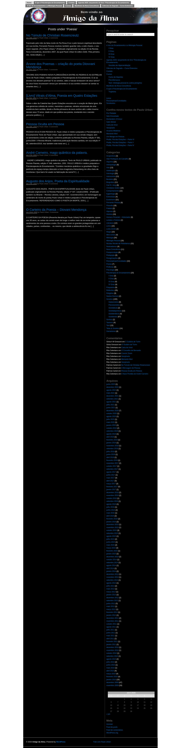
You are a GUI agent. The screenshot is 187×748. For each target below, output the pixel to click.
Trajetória (112, 92)
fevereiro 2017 (112, 487)
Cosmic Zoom (126, 353)
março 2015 (111, 548)
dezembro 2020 (112, 411)
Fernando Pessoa (113, 203)
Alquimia (109, 162)
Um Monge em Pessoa (115, 137)
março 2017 (111, 484)
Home (29, 3)
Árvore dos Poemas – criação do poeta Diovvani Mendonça (60, 65)
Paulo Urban (43, 38)
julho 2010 (110, 662)
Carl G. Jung (111, 185)
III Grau (111, 54)
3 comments (53, 127)
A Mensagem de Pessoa (130, 368)
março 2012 (111, 609)
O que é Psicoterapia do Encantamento (50, 3)
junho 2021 (110, 408)
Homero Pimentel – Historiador (118, 217)
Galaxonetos (113, 302)
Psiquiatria (110, 287)
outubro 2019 (111, 428)
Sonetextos (110, 103)
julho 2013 (110, 586)
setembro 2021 (112, 399)
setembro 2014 (112, 563)
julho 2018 (110, 451)
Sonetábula (113, 308)
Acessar (109, 724)
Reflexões (110, 290)
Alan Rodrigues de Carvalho (117, 159)
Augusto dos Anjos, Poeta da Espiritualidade (57, 181)
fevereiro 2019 (112, 440)
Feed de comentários (114, 730)
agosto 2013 (111, 583)
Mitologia (109, 238)
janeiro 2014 (111, 571)
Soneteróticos (114, 314)
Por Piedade (111, 113)
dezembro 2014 (112, 557)
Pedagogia (110, 255)
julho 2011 (110, 630)
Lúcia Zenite (111, 229)
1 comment (53, 98)
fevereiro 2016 (112, 519)
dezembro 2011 (112, 618)
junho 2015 (110, 542)
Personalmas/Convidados (116, 101)
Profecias (110, 267)
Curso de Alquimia (116, 77)
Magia (108, 232)
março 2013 (111, 592)
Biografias (110, 182)
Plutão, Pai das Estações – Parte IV (120, 145)
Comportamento (112, 191)
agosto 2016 (111, 504)
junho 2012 (110, 603)
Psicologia (110, 270)
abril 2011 (110, 639)
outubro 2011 (111, 624)
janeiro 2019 (111, 443)
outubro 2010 (111, 653)
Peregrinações (112, 258)
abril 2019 (110, 437)
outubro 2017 (111, 466)
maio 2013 (110, 589)
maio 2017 (110, 478)
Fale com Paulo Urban (102, 742)
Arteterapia (110, 171)
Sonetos (109, 299)
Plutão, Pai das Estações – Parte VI (120, 140)
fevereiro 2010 (112, 677)
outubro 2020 (111, 413)
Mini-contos (110, 235)
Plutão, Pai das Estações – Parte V (120, 142)
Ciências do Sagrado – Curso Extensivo (117, 6)
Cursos (68, 6)
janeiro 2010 (111, 680)
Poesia (109, 264)
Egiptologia (110, 194)
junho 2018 (110, 454)
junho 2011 (110, 633)
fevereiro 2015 (112, 551)
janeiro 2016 (111, 522)
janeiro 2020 (111, 425)
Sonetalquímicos (115, 311)
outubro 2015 (111, 530)
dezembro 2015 (112, 524)
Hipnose (109, 211)
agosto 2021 (111, 402)
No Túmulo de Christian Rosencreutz (52, 35)
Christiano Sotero (113, 188)
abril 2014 (110, 568)
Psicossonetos (114, 305)
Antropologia (111, 165)
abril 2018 (110, 457)
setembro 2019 (112, 431)
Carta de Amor (112, 125)
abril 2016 (110, 516)
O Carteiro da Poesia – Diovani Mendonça (56, 209)
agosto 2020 (111, 416)
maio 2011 (110, 636)
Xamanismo (111, 331)
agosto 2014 (111, 565)
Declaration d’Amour (114, 119)
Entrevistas (110, 197)
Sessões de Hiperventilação (119, 65)
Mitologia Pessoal (113, 241)
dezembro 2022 (112, 387)
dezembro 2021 (112, 396)
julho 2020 (110, 419)
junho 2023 (110, 384)
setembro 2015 (112, 533)
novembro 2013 (112, 577)
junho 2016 (110, 510)
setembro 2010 (112, 656)
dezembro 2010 (112, 647)
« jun (108, 714)
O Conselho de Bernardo (131, 350)
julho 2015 (110, 539)
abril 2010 (110, 671)
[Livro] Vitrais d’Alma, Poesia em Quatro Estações (61, 95)
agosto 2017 (111, 472)
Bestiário (109, 179)
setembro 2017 (112, 469)
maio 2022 (110, 393)
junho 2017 (110, 475)
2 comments (53, 38)
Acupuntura (110, 156)
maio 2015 (110, 545)
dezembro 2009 (112, 682)
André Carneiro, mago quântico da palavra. (57, 152)
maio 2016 (110, 513)
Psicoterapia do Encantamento (118, 273)
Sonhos (109, 320)
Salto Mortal (111, 122)
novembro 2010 (112, 650)
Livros (108, 98)
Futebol (109, 208)
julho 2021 (110, 405)
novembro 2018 (112, 446)
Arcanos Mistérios (113, 131)
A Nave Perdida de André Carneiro (134, 374)
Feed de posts (111, 727)
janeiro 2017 (111, 490)
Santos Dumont (112, 296)
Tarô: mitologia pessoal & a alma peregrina (125, 83)
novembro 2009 (112, 685)
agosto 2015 (111, 536)
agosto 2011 (111, 627)
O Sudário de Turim (132, 342)
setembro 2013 (112, 580)
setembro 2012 (112, 601)
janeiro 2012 (111, 615)
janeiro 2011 (111, 644)
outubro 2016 (111, 498)
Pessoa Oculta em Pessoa (45, 124)
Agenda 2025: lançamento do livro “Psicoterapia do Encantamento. (103, 3)
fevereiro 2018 (112, 460)
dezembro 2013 (112, 574)
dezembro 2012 (112, 598)
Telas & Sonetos (112, 328)
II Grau (111, 51)
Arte (108, 168)
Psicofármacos (114, 80)
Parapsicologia (112, 252)
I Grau (111, 48)
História (109, 214)
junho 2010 (110, 665)
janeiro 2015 (111, 554)
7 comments (53, 69)
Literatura (110, 223)
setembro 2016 (112, 501)
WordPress (60, 742)
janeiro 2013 (111, 595)
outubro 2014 (111, 560)
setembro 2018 (112, 449)
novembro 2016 (112, 495)
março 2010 (111, 674)
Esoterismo (110, 200)
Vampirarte (110, 128)
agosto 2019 (111, 434)
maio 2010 (110, 668)
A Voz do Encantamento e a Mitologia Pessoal (44, 6)
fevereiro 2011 (112, 641)
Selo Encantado (112, 116)
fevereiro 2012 (112, 612)
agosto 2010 (111, 659)
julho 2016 (110, 507)
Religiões (110, 293)
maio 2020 (110, 422)
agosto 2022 (111, 390)
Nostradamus (111, 246)
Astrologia (110, 173)
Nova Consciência (113, 249)
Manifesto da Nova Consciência (87, 6)
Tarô (108, 325)
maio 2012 (110, 606)
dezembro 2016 (112, 492)
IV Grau (112, 57)
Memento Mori (112, 134)
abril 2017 (110, 481)
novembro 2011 (112, 621)
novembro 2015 (112, 527)
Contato (72, 3)
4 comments (53, 155)
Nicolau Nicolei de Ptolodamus (118, 244)
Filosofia (109, 205)
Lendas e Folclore (113, 220)
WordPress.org (112, 733)
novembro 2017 (112, 463)
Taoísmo (109, 322)
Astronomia (110, 176)
